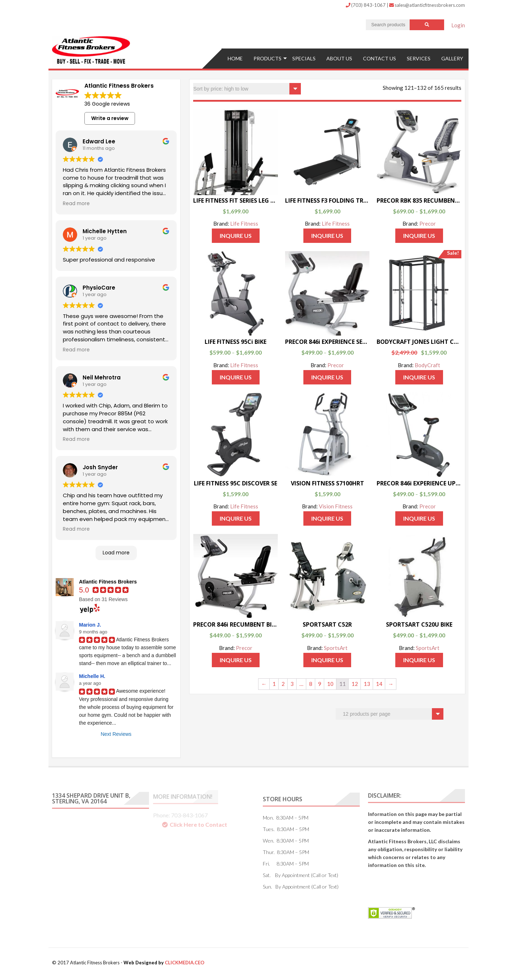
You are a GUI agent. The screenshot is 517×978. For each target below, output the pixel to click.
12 (354, 684)
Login (458, 25)
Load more (116, 552)
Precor (427, 223)
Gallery (452, 58)
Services (418, 58)
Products (267, 58)
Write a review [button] (110, 118)
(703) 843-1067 (366, 5)
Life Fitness (244, 223)
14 (379, 684)
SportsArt (336, 648)
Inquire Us (236, 235)
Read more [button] (76, 203)
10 (330, 684)
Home (235, 58)
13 (367, 684)
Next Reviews (116, 734)
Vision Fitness (336, 506)
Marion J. (90, 625)
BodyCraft (427, 365)
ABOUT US (339, 58)
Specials (304, 58)
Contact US (379, 58)
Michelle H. (92, 676)
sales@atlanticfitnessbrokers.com (427, 5)
